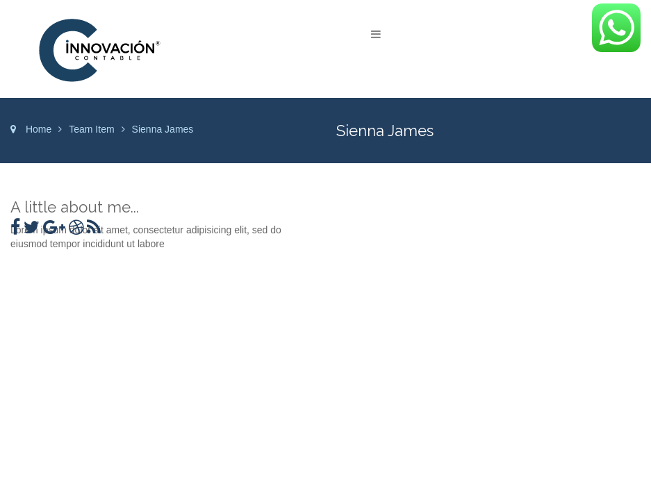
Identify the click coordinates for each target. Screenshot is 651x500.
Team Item (91, 129)
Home (38, 129)
